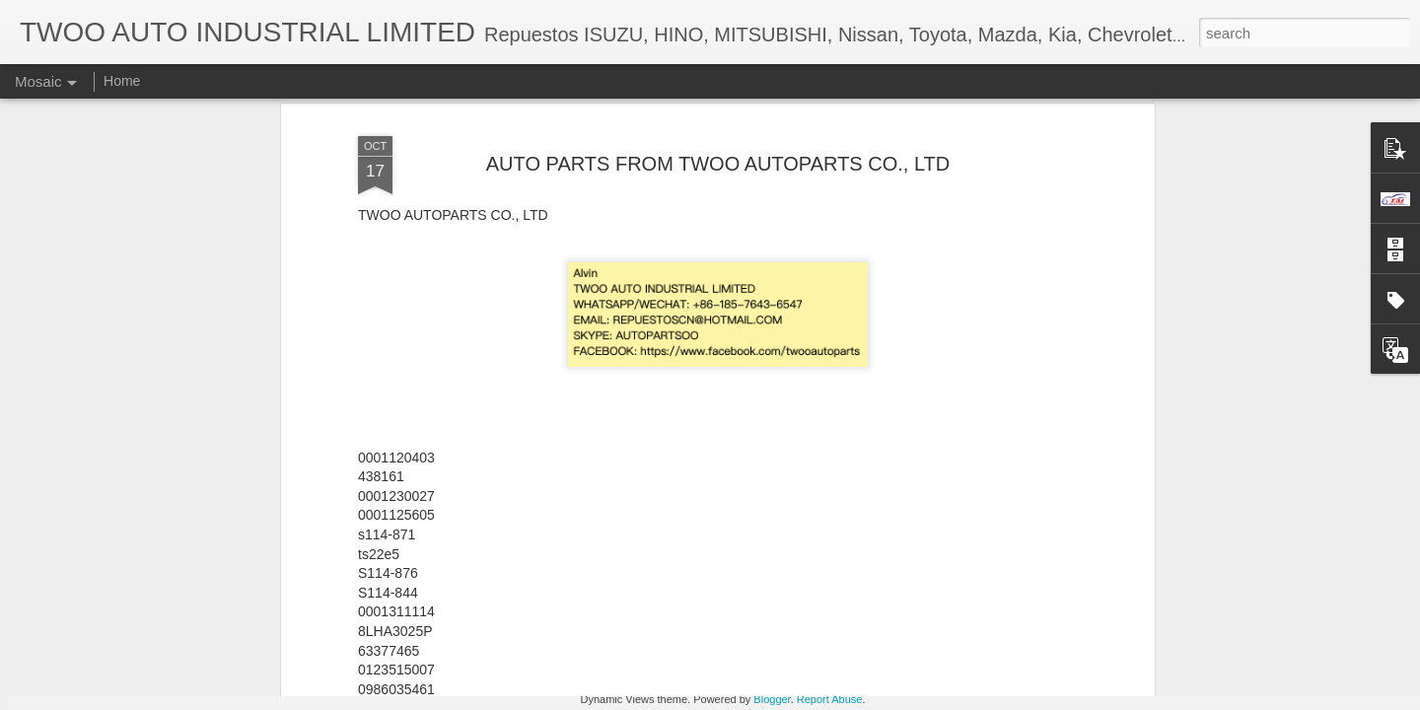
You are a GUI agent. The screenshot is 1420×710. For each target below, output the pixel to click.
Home (122, 81)
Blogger (771, 699)
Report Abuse (830, 699)
